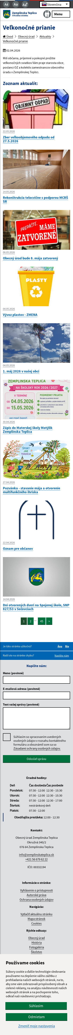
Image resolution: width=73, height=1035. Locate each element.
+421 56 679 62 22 (36, 859)
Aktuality (45, 36)
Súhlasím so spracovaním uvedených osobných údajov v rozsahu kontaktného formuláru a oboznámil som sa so (39, 742)
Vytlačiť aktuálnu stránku (36, 914)
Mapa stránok (36, 919)
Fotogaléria (36, 947)
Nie (67, 646)
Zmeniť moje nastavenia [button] (36, 1026)
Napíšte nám (62, 655)
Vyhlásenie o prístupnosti (36, 890)
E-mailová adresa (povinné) (21, 689)
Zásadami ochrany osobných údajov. (37, 748)
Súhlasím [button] (36, 1005)
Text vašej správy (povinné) (21, 704)
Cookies (36, 923)
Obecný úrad (26, 36)
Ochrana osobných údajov (36, 899)
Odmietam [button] (36, 1016)
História (37, 942)
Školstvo (36, 952)
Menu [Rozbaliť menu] (61, 14)
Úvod (8, 36)
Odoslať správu (36, 759)
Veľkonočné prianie (15, 41)
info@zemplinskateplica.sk (36, 855)
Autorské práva (36, 895)
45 (41, 621)
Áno (60, 646)
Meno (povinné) (13, 673)
